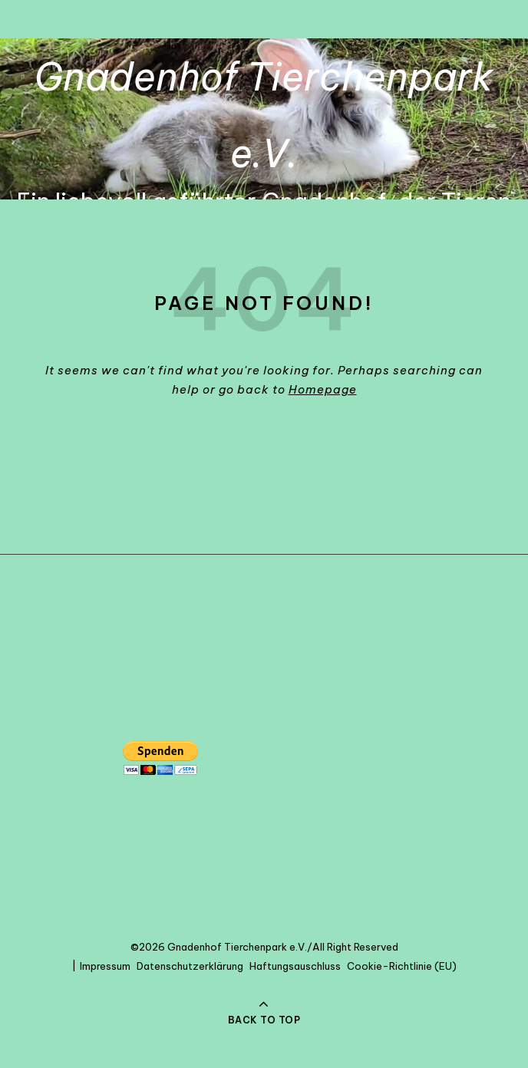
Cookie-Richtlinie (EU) (402, 966)
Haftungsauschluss (295, 966)
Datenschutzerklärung (190, 966)
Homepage (323, 389)
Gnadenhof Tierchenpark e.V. (264, 115)
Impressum (105, 966)
